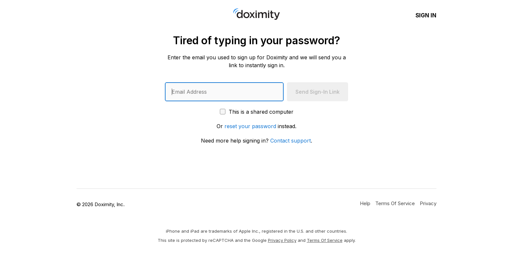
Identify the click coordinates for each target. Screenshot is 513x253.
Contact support (290, 140)
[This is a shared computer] (222, 111)
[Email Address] (224, 91)
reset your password (250, 126)
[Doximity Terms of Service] (395, 203)
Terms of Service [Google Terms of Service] (325, 240)
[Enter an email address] (224, 91)
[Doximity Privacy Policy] (428, 203)
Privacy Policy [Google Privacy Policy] (282, 240)
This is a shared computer (256, 111)
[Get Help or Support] (365, 203)
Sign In (426, 15)
